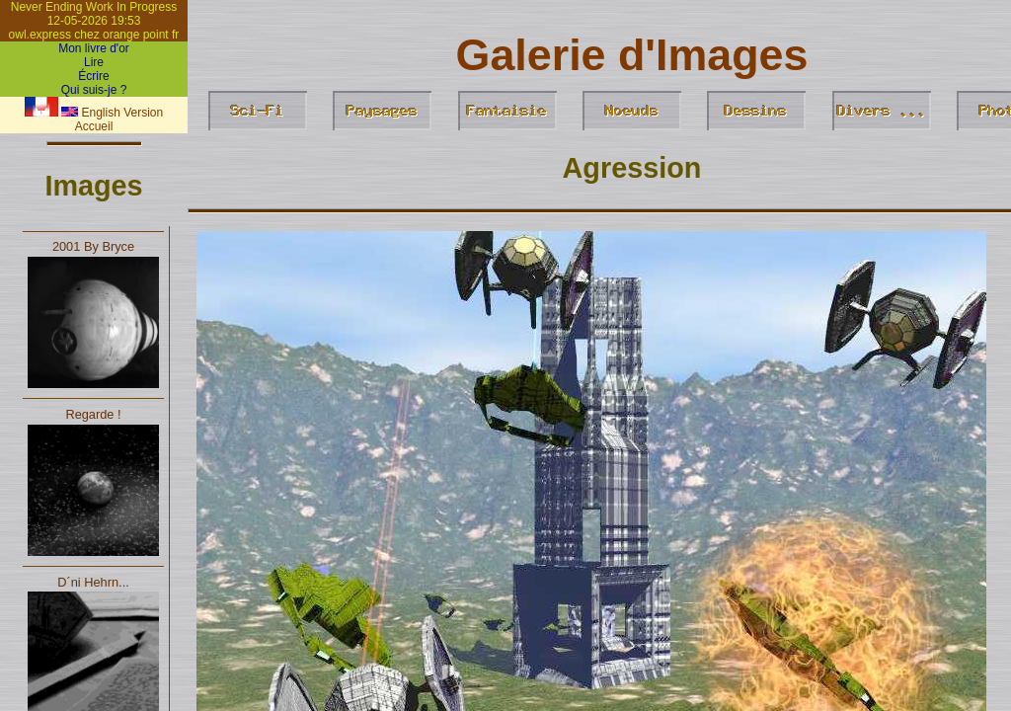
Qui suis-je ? (94, 90)
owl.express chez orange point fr (94, 34)
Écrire (93, 76)
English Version (112, 112)
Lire (94, 62)
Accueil (94, 126)
